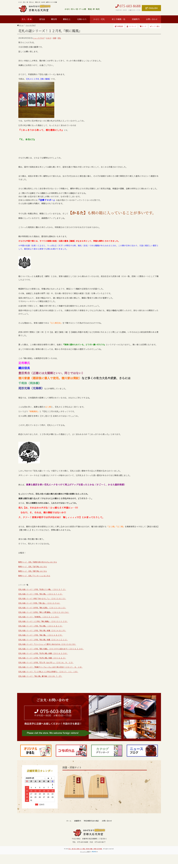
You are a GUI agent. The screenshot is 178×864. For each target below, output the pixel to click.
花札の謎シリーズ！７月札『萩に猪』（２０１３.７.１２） (40, 594)
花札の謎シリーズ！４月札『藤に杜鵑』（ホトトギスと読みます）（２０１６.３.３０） (51, 649)
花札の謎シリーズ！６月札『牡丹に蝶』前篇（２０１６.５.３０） (43, 653)
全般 (54, 38)
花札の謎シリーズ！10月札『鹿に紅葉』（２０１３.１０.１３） (42, 607)
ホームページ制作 (85, 851)
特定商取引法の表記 (91, 821)
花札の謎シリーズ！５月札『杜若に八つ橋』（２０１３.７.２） (42, 589)
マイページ (131, 26)
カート (143, 26)
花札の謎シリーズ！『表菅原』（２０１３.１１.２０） (38, 617)
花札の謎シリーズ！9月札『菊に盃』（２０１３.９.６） (39, 603)
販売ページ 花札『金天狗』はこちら (32, 566)
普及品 (42, 19)
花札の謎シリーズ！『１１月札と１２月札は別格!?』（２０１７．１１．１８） (48, 671)
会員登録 (119, 26)
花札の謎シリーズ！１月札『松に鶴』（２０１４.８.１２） (40, 626)
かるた (48, 38)
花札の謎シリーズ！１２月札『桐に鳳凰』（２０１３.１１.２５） (43, 621)
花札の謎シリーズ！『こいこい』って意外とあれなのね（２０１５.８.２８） (47, 644)
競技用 (54, 19)
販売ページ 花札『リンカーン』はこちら (34, 575)
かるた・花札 (99, 19)
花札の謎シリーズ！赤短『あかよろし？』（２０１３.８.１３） (42, 598)
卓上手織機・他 (118, 19)
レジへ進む (155, 26)
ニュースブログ (39, 38)
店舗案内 (136, 19)
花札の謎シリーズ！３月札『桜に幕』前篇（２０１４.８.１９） (42, 630)
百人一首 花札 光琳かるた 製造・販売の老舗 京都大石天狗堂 (85, 849)
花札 (59, 38)
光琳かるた (82, 19)
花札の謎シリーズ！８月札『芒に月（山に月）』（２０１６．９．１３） (46, 662)
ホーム (68, 821)
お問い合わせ (152, 19)
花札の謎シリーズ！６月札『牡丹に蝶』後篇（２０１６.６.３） (42, 658)
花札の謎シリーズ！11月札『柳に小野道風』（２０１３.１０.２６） (43, 612)
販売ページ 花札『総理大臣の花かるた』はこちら (37, 562)
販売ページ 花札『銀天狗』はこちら (32, 571)
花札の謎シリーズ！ (25, 639)
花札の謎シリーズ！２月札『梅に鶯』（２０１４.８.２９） (40, 635)
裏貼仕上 (67, 19)
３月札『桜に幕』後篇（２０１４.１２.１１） (50, 639)
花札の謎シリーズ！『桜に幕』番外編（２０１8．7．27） (40, 676)
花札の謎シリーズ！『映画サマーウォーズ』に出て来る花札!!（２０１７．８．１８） (50, 667)
